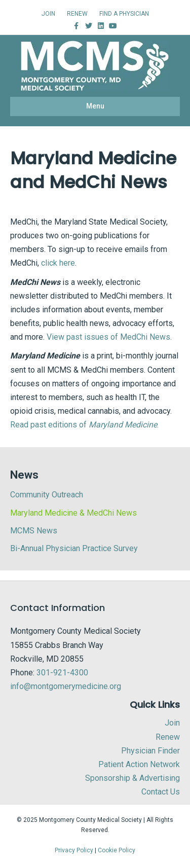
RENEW (77, 13)
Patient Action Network (139, 764)
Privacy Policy (74, 850)
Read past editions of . (84, 424)
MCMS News (33, 530)
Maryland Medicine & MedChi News (73, 513)
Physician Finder (150, 750)
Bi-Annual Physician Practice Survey (74, 548)
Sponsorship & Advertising (132, 778)
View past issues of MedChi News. (109, 337)
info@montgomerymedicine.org (65, 686)
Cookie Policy (116, 850)
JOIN (48, 13)
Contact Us (160, 792)
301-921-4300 (62, 672)
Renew (168, 737)
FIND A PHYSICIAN (124, 13)
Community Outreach (46, 494)
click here (58, 263)
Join (172, 723)
